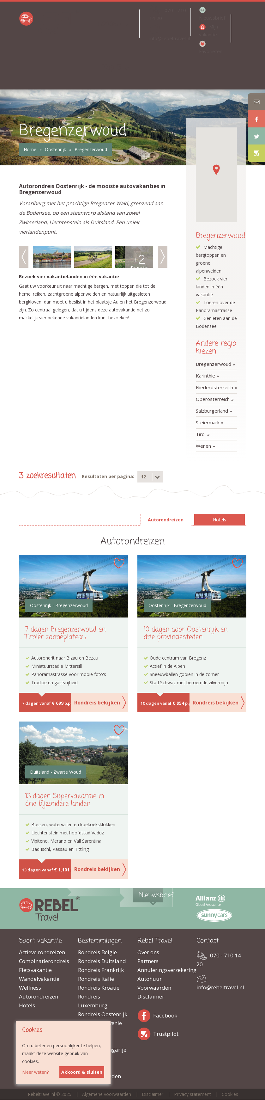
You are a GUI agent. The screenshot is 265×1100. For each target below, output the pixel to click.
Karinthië (205, 375)
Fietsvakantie (35, 970)
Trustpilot (145, 1032)
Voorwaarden (154, 987)
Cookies (230, 1094)
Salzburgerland (212, 411)
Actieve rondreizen (42, 952)
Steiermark (208, 422)
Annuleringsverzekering (162, 970)
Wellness (30, 987)
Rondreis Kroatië (98, 987)
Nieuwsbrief (212, 18)
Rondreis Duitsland (102, 961)
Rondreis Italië (96, 978)
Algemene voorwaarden (106, 1094)
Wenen (203, 446)
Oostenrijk (55, 149)
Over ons (148, 952)
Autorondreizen (38, 996)
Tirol (201, 434)
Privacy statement (192, 1094)
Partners (148, 961)
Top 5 (112, 67)
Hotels (27, 1005)
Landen (109, 23)
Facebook (145, 1014)
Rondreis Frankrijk (101, 970)
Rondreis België (97, 952)
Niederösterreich (214, 387)
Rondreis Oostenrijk (102, 1014)
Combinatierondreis (44, 961)
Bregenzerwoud (91, 149)
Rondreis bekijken (97, 702)
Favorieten (210, 51)
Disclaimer (150, 996)
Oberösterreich (213, 399)
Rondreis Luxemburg (92, 1001)
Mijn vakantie (208, 30)
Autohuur (149, 978)
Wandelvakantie (39, 978)
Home (30, 149)
